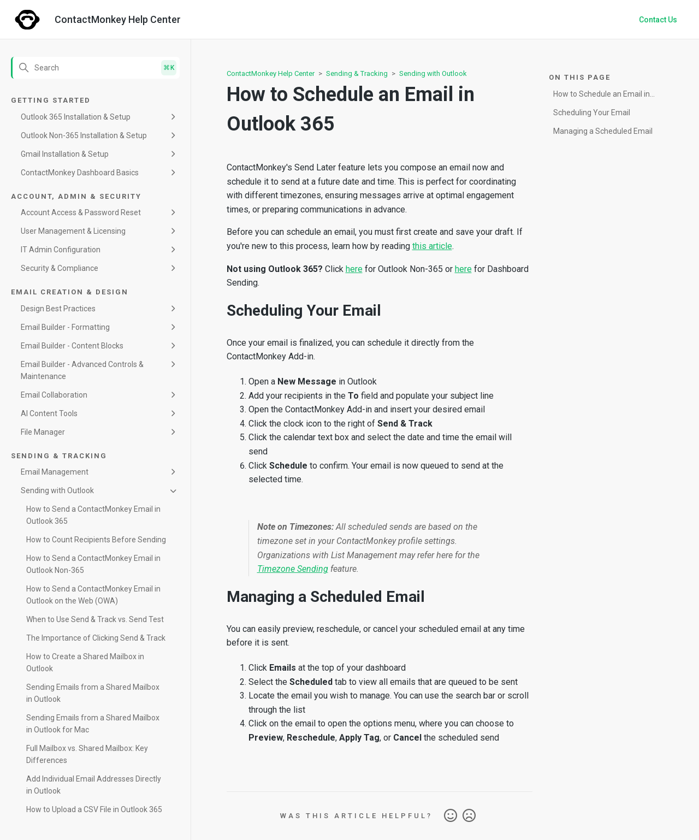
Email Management (54, 472)
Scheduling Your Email (591, 112)
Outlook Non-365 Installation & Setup (84, 135)
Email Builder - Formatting (65, 327)
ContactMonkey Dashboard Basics (80, 172)
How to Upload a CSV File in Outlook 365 (94, 809)
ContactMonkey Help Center (271, 73)
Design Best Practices (58, 308)
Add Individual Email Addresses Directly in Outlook (93, 784)
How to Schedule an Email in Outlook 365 (601, 96)
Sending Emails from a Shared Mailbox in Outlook (92, 693)
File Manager (43, 432)
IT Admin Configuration (60, 249)
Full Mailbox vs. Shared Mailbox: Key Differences (87, 754)
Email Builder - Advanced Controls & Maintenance (82, 370)
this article (432, 246)
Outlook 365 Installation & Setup (76, 117)
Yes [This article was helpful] (450, 816)
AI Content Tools (49, 413)
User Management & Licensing (73, 231)
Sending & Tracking (357, 73)
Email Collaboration (54, 395)
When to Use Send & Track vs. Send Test (95, 619)
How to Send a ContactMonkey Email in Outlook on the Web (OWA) (93, 594)
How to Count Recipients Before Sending (96, 539)
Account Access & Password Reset (81, 212)
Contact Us (658, 19)
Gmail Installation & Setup (65, 154)
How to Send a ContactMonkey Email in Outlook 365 (93, 515)
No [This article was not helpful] (469, 816)
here (354, 269)
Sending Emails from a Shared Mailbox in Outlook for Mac (92, 723)
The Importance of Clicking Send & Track (95, 638)
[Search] (95, 68)
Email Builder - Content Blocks (72, 345)
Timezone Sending (292, 569)
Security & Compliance (59, 268)
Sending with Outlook (57, 490)
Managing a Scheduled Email (603, 131)
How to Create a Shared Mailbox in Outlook (85, 662)
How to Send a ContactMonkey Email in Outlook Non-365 (93, 564)
